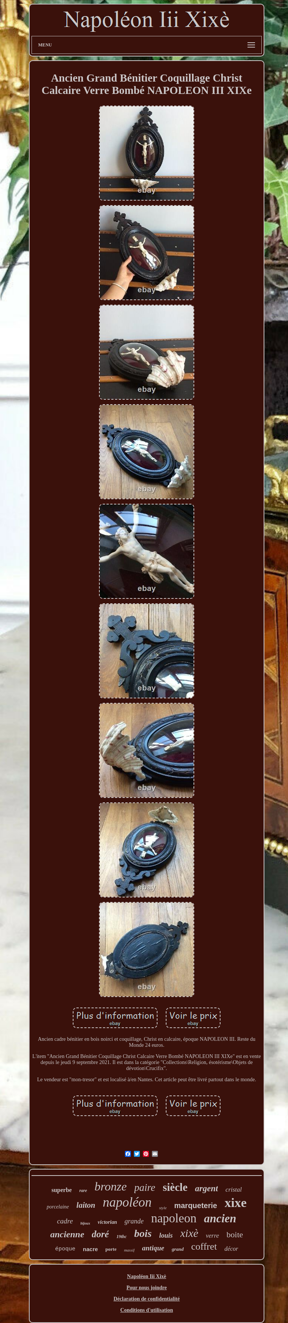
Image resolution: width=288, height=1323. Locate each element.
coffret (204, 1246)
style (162, 1207)
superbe (61, 1190)
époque (65, 1249)
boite (234, 1234)
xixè (189, 1233)
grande (134, 1221)
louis (165, 1235)
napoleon (173, 1218)
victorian (107, 1222)
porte (111, 1249)
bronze (110, 1186)
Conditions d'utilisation (146, 1310)
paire (144, 1187)
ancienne (67, 1234)
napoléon (127, 1202)
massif (129, 1250)
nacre (90, 1249)
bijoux (85, 1223)
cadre (65, 1221)
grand (178, 1249)
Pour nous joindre (146, 1287)
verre (212, 1235)
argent (206, 1188)
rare (83, 1190)
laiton (85, 1205)
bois (143, 1233)
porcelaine (57, 1207)
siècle (175, 1187)
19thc (121, 1236)
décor (231, 1249)
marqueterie (195, 1205)
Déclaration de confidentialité (147, 1299)
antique (153, 1248)
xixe (236, 1203)
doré (100, 1234)
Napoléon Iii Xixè (146, 1276)
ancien (220, 1218)
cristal (233, 1189)
